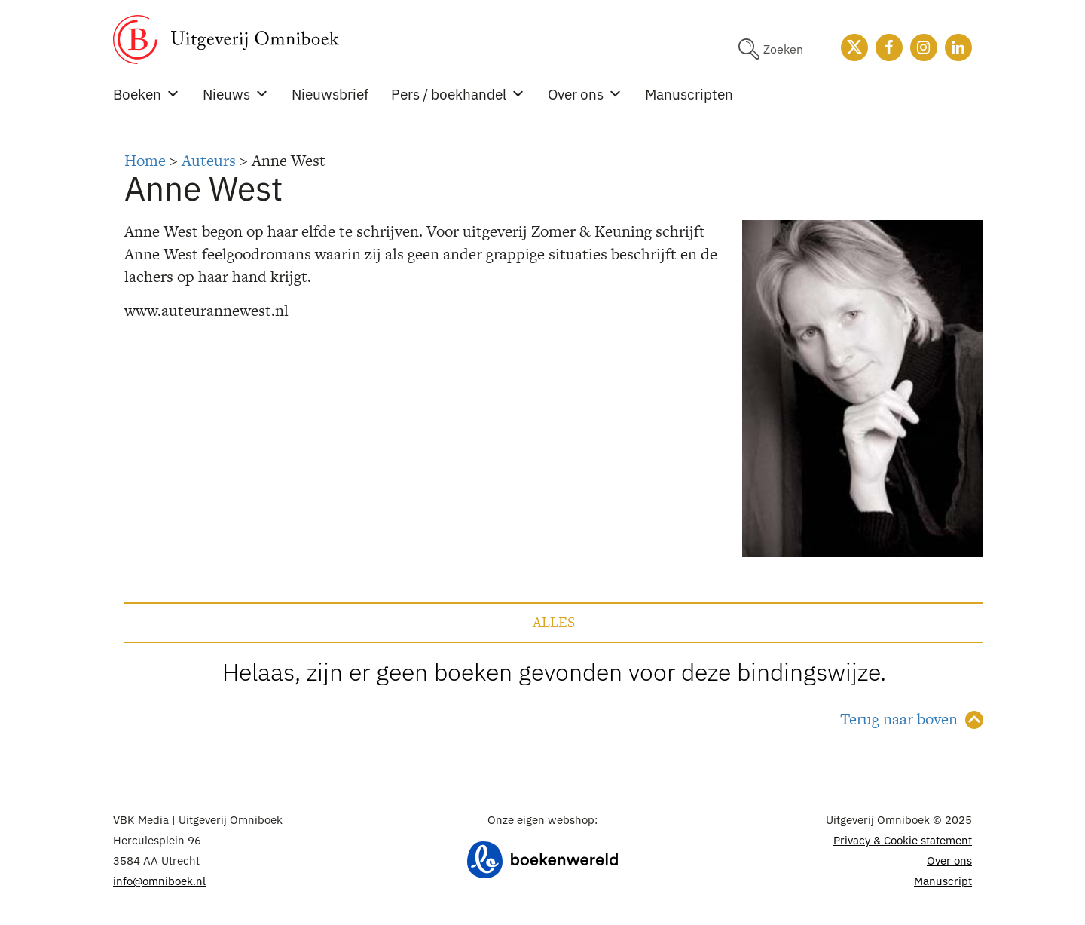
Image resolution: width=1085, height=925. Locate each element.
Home (145, 160)
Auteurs (209, 160)
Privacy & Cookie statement (902, 840)
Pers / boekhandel (458, 94)
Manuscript (943, 881)
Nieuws (236, 94)
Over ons (585, 94)
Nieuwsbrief (330, 94)
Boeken (146, 94)
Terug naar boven (899, 719)
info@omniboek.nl (159, 881)
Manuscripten (689, 94)
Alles (554, 622)
